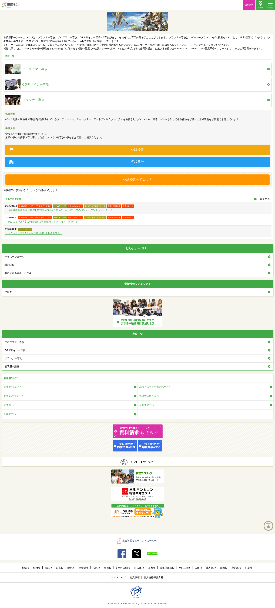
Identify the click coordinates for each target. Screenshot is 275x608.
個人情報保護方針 (153, 577)
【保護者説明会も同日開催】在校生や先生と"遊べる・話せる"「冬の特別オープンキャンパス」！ (59, 210)
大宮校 (48, 567)
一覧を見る (263, 199)
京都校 (152, 567)
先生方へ (9, 405)
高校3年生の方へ (13, 386)
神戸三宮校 (184, 567)
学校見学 (76, 162)
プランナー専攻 (13, 358)
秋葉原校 (84, 567)
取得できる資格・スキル (18, 272)
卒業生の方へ (146, 405)
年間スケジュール (14, 256)
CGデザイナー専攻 (15, 350)
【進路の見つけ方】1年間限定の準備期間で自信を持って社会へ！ (41, 221)
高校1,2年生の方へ (14, 395)
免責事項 (135, 577)
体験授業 (76, 149)
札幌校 (25, 567)
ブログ (8, 292)
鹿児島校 (236, 567)
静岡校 (107, 567)
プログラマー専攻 (14, 342)
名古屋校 (139, 567)
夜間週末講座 (12, 366)
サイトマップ (118, 577)
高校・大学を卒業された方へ (155, 386)
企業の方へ (10, 414)
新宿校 (71, 567)
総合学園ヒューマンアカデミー (137, 540)
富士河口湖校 (122, 567)
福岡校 (223, 567)
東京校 (59, 567)
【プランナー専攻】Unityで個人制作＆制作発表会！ (33, 233)
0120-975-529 (142, 462)
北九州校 (211, 567)
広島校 (198, 567)
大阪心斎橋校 (167, 567)
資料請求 (249, 5)
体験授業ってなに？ (137, 179)
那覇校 (249, 567)
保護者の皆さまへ (149, 395)
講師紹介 (9, 264)
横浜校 (96, 567)
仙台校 (37, 567)
